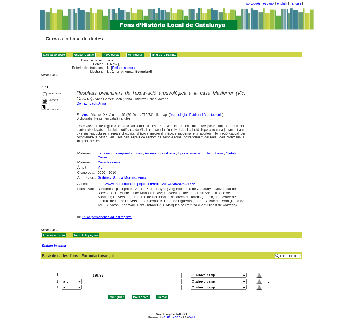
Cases (102, 157)
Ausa (85, 115)
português (253, 3)
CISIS (167, 317)
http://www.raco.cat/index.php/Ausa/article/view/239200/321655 (146, 184)
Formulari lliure (290, 256)
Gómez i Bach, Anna (91, 103)
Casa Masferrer (110, 162)
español (268, 3)
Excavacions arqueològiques (120, 153)
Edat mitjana (213, 153)
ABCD (176, 317)
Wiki (192, 317)
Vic (100, 167)
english (282, 3)
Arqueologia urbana (160, 153)
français (295, 3)
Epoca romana (189, 153)
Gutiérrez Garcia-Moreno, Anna (122, 178)
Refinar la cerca (123, 68)
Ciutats (231, 153)
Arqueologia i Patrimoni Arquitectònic (196, 115)
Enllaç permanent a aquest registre (107, 217)
